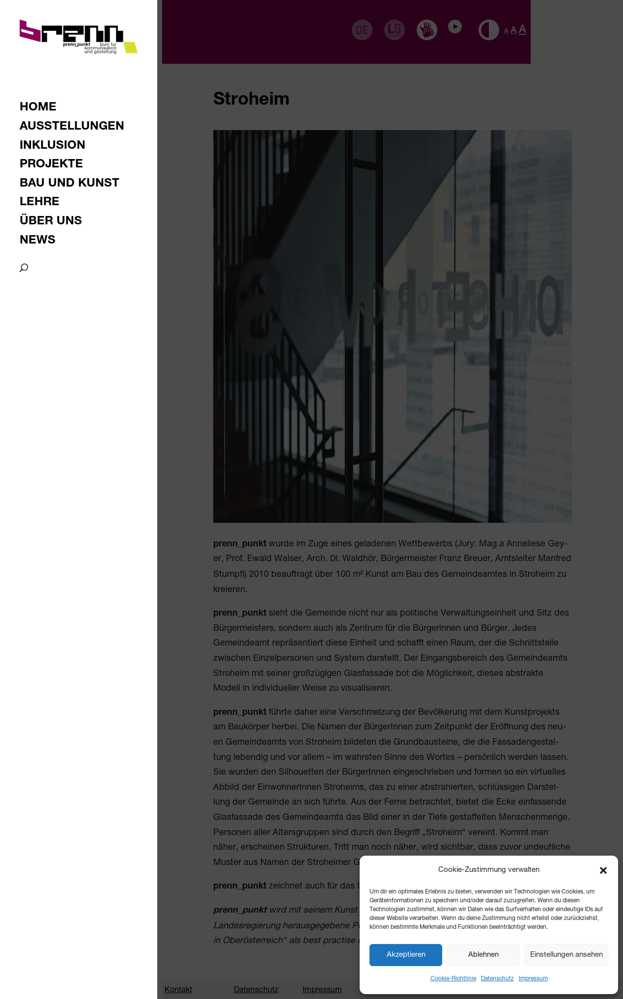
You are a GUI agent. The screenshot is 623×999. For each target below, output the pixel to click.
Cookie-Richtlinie (453, 979)
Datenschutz (497, 979)
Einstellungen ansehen (566, 955)
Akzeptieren (406, 955)
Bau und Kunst (69, 185)
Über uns (51, 222)
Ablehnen (483, 955)
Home (38, 109)
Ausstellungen (72, 128)
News (38, 242)
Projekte (51, 166)
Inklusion (52, 147)
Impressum (533, 979)
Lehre (39, 203)
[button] (603, 870)
